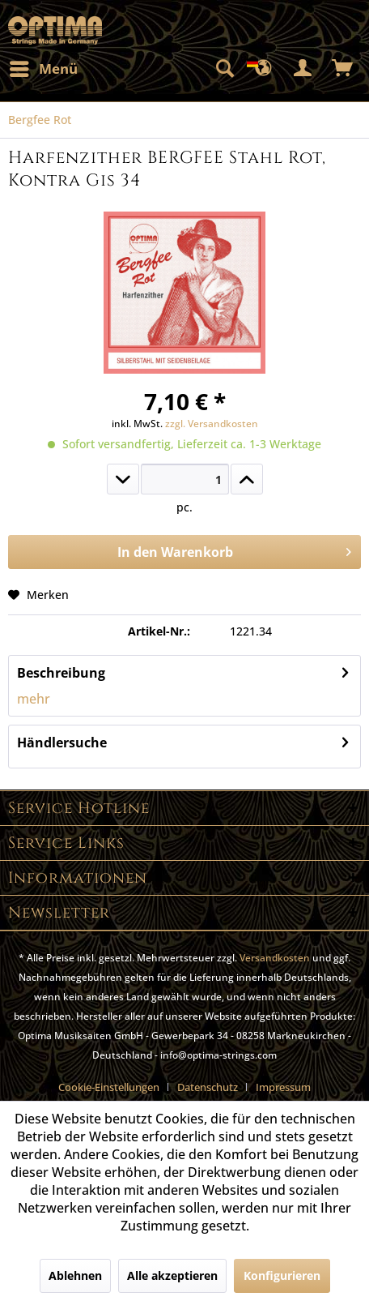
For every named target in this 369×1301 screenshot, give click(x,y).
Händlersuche (62, 742)
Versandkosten (275, 958)
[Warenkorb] (343, 69)
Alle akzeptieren (172, 1275)
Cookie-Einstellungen (108, 1087)
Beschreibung (61, 673)
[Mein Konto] (303, 69)
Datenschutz (207, 1087)
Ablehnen (75, 1275)
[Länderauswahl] (264, 69)
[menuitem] (43, 69)
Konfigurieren (282, 1275)
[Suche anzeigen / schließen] (224, 69)
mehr (33, 699)
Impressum (283, 1087)
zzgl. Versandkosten (211, 423)
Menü (44, 67)
